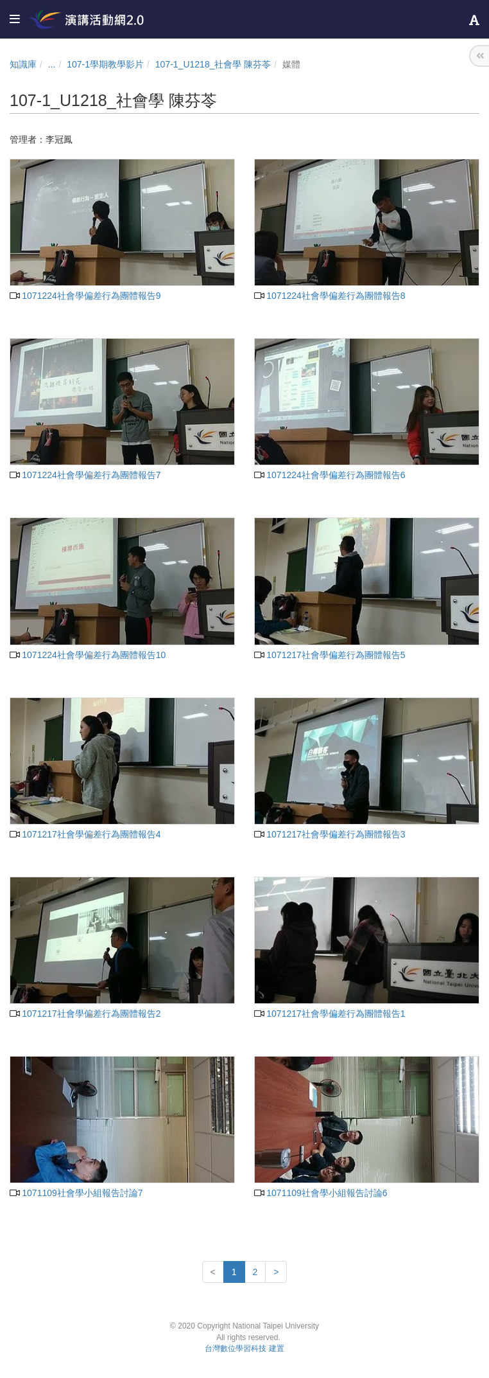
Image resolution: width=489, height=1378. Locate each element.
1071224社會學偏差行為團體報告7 (85, 475)
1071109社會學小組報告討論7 (76, 1193)
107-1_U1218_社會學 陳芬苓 (213, 64)
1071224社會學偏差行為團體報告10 (88, 655)
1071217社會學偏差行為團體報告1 (330, 1013)
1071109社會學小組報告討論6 (321, 1193)
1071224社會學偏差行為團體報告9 (85, 296)
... (52, 64)
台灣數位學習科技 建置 (244, 1348)
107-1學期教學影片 (105, 64)
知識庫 (23, 64)
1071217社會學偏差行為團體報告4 (85, 834)
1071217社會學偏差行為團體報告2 (85, 1013)
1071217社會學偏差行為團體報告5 (330, 655)
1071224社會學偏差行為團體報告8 (330, 296)
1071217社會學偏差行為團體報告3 (330, 834)
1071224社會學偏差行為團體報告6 (330, 475)
